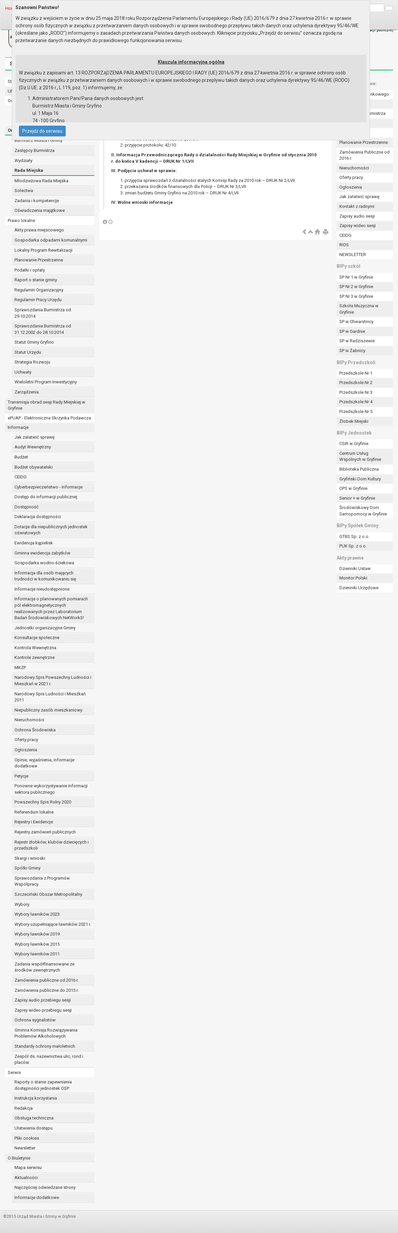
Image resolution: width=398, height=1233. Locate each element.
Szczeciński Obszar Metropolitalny (48, 894)
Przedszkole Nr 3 (355, 392)
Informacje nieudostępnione (41, 589)
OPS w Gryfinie (353, 488)
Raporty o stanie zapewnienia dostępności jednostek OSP (43, 1085)
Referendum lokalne (34, 812)
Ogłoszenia (25, 749)
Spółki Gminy (27, 868)
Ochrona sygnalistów (35, 1019)
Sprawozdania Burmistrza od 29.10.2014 (42, 313)
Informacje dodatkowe (36, 1197)
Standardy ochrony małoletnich (44, 1046)
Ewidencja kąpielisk (33, 542)
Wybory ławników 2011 (37, 953)
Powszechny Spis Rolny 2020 (42, 801)
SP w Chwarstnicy (356, 321)
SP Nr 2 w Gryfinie (356, 286)
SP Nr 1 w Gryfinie (356, 277)
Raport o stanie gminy (35, 279)
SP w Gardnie (352, 331)
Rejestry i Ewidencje (33, 821)
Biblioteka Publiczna (359, 469)
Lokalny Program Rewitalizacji (43, 250)
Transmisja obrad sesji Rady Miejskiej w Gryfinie (46, 405)
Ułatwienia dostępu (33, 1128)
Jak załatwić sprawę (34, 437)
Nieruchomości (29, 719)
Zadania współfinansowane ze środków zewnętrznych (44, 967)
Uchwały (22, 372)
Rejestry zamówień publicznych (45, 831)
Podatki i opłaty (29, 270)
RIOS (344, 244)
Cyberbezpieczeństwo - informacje (48, 486)
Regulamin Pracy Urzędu (38, 299)
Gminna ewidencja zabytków (42, 553)
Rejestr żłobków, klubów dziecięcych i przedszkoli (51, 845)
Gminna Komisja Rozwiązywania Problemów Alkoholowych (46, 1033)
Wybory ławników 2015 (37, 944)
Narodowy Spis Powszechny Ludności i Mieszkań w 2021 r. (52, 680)
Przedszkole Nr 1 (355, 373)
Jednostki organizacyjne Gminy (44, 627)
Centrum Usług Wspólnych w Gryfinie (360, 456)
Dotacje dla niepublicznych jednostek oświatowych (51, 530)
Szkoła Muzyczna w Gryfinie (358, 309)
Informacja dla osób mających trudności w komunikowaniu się (45, 576)
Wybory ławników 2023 (37, 914)
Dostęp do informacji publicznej (45, 496)
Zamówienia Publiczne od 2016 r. (364, 155)
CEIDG (20, 476)
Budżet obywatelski (33, 467)
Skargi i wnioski (29, 858)
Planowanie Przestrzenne (38, 259)
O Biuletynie (19, 1158)
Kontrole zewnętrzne (34, 657)
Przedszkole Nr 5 (355, 411)
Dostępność (26, 506)
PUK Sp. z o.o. (353, 545)
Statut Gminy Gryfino (34, 342)
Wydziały (23, 160)
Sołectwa (23, 190)
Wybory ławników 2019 (37, 934)
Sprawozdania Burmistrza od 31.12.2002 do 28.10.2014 (42, 329)
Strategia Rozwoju (32, 362)
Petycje (21, 776)
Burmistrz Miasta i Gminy (38, 140)
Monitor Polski (353, 577)
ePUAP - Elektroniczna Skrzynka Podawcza (49, 417)
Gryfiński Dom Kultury (360, 478)
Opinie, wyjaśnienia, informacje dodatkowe (44, 763)
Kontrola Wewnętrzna (35, 647)
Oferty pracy (26, 739)
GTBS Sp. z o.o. (354, 536)
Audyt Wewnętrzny (32, 446)
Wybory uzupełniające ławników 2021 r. (52, 924)
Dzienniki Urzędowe (358, 587)
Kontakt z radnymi (356, 206)
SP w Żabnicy (352, 350)
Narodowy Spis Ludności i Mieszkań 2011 (50, 697)
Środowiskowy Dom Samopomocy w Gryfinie (363, 510)
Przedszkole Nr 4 (355, 401)
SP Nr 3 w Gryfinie (356, 296)
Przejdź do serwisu (42, 131)
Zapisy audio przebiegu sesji (42, 1000)
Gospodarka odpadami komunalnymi (50, 240)
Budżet (21, 457)
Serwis (14, 1072)
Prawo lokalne (21, 220)
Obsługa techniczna (34, 1117)
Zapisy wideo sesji (357, 225)
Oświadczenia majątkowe (39, 210)
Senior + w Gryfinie (357, 498)
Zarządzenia (26, 391)
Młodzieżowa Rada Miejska (41, 180)
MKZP (20, 667)
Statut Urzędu (27, 352)
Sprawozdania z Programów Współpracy (42, 881)
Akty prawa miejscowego (39, 229)
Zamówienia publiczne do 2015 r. (46, 990)
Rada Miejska (28, 170)
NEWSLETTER (352, 254)
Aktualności (26, 1177)
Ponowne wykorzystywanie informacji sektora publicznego (51, 789)
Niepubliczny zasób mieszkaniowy (48, 710)
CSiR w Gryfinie (353, 443)
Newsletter (24, 1147)
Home (11, 8)
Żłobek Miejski (353, 421)
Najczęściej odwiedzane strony (44, 1187)
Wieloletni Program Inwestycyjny (45, 381)
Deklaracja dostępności (37, 516)
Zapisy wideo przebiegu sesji (43, 1010)
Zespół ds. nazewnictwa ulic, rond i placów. (48, 1059)
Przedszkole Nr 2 (355, 382)
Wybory (21, 904)
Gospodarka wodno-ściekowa (44, 562)
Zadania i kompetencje (36, 200)
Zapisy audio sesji (357, 216)
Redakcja (23, 1108)
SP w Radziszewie (357, 340)
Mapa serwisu (28, 1167)
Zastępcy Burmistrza (34, 150)
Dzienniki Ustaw (355, 568)
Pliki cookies (26, 1138)
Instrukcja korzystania (35, 1098)
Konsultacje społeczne (36, 637)
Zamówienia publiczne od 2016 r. (46, 980)
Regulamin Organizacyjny (38, 289)
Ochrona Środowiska (35, 729)
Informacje (18, 427)
